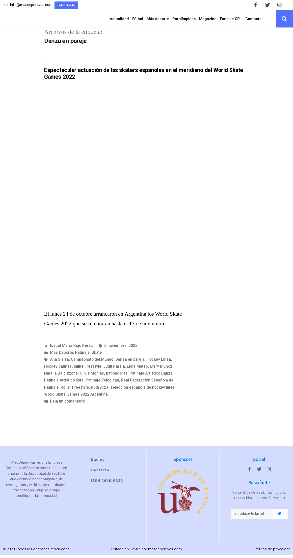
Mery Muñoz (161, 369)
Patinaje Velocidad (102, 383)
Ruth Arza (99, 390)
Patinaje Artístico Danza (151, 376)
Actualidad (119, 20)
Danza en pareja (130, 362)
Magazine (207, 20)
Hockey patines (58, 369)
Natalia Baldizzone (61, 376)
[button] (66, 5)
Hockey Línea (159, 362)
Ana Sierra (59, 362)
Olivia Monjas (92, 376)
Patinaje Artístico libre (64, 383)
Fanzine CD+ (231, 20)
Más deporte (158, 20)
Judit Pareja (114, 369)
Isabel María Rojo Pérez (71, 348)
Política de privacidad (273, 552)
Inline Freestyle (87, 369)
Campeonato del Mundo (92, 362)
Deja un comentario (67, 404)
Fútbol (137, 20)
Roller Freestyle (75, 390)
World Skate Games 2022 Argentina (76, 397)
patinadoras (117, 376)
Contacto (253, 20)
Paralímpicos (184, 20)
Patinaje (82, 355)
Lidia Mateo (137, 369)
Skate (97, 355)
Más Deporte (61, 355)
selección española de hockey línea (142, 390)
